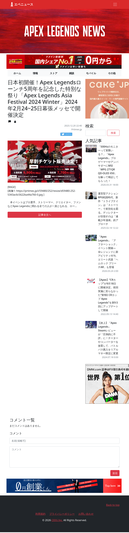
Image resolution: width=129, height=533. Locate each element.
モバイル (91, 73)
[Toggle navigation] (115, 4)
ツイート (67, 134)
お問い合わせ (86, 514)
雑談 (71, 73)
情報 (35, 73)
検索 (113, 133)
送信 (114, 473)
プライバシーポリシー (62, 514)
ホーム (17, 73)
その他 (112, 73)
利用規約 (40, 514)
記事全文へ (44, 214)
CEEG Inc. (57, 520)
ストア (53, 73)
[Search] (95, 133)
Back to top (113, 505)
